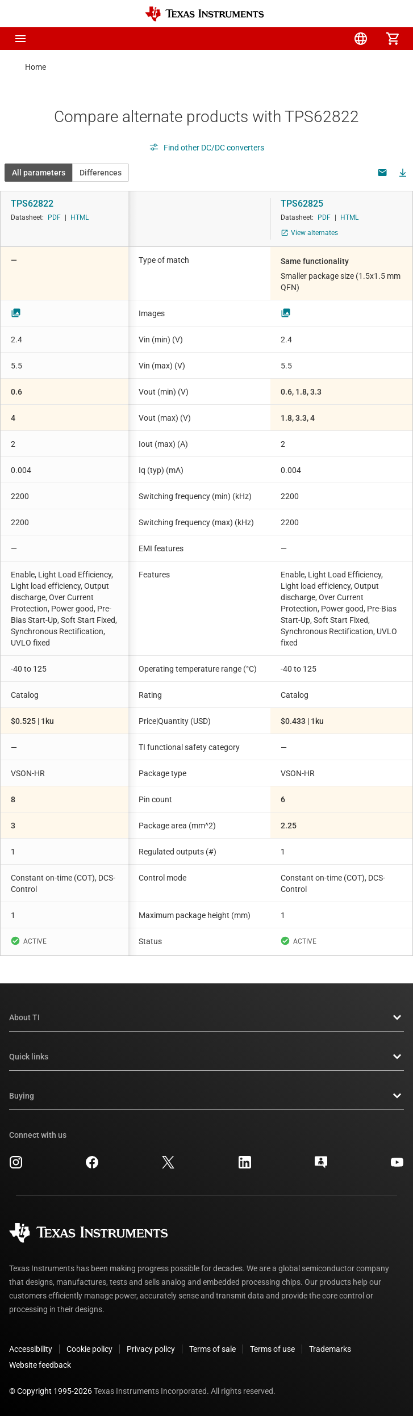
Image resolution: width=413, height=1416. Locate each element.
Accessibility (30, 1349)
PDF (54, 217)
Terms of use (272, 1349)
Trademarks (330, 1349)
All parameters (38, 172)
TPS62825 (302, 203)
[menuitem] (297, 38)
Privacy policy (151, 1349)
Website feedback (40, 1364)
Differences (101, 172)
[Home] (204, 14)
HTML (79, 217)
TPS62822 (32, 203)
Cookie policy (89, 1349)
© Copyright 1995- (50, 1391)
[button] (20, 38)
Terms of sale (212, 1349)
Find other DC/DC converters (206, 147)
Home (35, 67)
